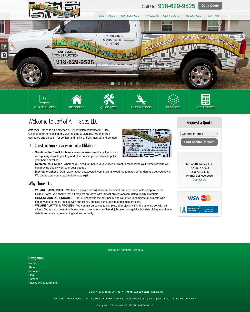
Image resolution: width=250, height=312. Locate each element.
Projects (152, 15)
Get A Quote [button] (172, 15)
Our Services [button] (131, 15)
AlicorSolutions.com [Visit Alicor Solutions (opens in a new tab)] (113, 305)
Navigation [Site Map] (36, 258)
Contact (213, 15)
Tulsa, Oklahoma (75, 298)
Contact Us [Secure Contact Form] (199, 179)
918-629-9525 (176, 6)
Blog (31, 275)
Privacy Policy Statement (43, 282)
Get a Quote (210, 5)
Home (100, 15)
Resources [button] (195, 15)
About (112, 15)
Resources (34, 271)
